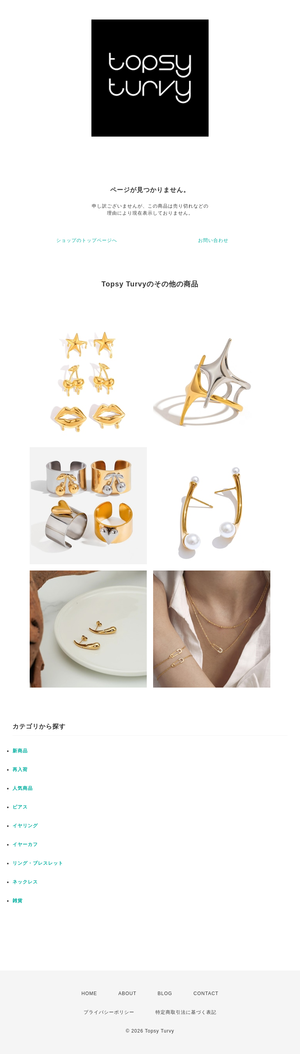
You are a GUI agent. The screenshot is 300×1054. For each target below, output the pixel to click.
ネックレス (25, 882)
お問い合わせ (213, 240)
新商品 (20, 751)
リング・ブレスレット (37, 863)
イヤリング (25, 825)
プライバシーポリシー (109, 1012)
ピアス (20, 807)
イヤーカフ (25, 844)
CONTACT (205, 993)
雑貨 (17, 900)
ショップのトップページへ (86, 240)
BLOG (165, 993)
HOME (89, 993)
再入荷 (20, 769)
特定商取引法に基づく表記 (185, 1012)
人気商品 (22, 788)
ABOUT (127, 993)
